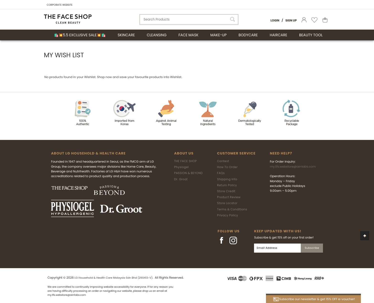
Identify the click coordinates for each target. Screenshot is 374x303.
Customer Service (236, 153)
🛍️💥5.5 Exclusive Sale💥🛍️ (80, 34)
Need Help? (281, 153)
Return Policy (227, 185)
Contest (223, 161)
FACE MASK (188, 34)
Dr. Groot (181, 179)
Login (274, 20)
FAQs (221, 173)
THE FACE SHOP (185, 161)
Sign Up (291, 20)
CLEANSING (156, 34)
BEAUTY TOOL (310, 34)
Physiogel (181, 167)
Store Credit (226, 191)
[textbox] (189, 19)
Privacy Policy (227, 215)
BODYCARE (248, 34)
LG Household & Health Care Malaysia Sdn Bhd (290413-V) (113, 278)
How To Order (227, 167)
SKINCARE (126, 34)
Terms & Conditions (232, 209)
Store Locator (227, 203)
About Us (183, 153)
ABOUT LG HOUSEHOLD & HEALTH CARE (88, 153)
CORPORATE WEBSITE (60, 5)
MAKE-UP (218, 34)
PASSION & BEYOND (188, 173)
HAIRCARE (278, 34)
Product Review (228, 197)
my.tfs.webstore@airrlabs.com (293, 167)
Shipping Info (227, 179)
